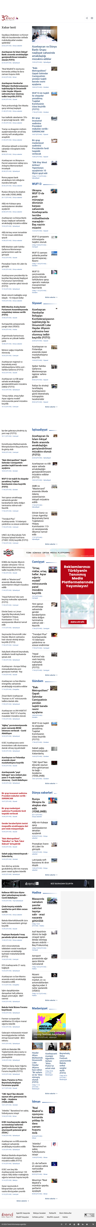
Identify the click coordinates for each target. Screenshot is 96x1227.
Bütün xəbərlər (50, 297)
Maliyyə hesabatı (39, 1213)
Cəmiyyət (38, 561)
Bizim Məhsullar (65, 1213)
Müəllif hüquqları (22, 1217)
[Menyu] (92, 18)
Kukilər (65, 1217)
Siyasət (37, 303)
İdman (36, 1101)
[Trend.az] (10, 18)
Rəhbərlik (52, 1213)
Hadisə (36, 892)
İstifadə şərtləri (38, 1217)
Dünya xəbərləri (42, 792)
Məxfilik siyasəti (53, 1217)
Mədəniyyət (39, 1008)
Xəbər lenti (9, 27)
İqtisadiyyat (39, 429)
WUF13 (36, 184)
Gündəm (37, 681)
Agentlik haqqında (23, 1213)
